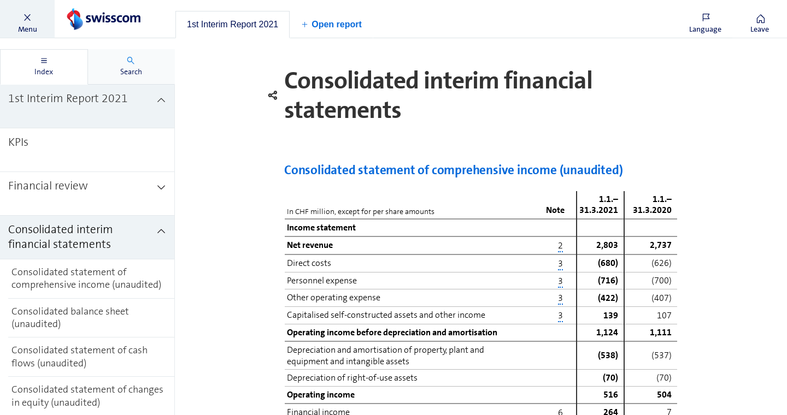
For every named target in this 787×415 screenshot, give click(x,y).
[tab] (232, 24)
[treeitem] (87, 106)
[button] (27, 19)
